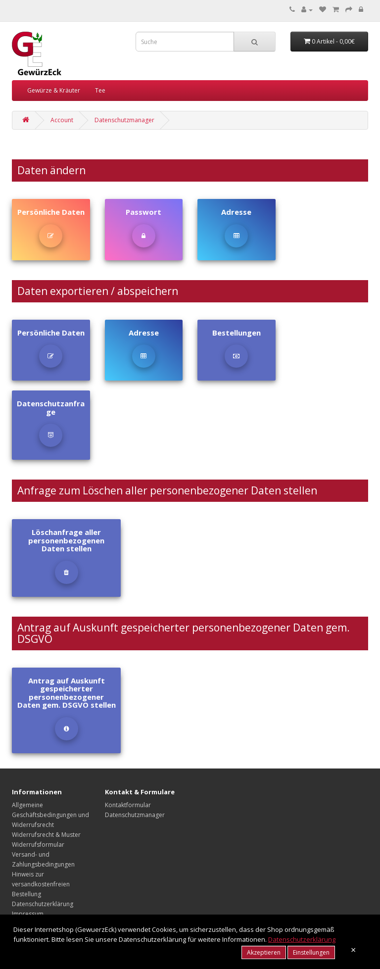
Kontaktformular (128, 805)
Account (61, 120)
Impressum (28, 914)
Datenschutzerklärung (42, 904)
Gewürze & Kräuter (53, 90)
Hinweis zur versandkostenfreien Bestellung (41, 884)
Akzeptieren (264, 952)
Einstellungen (311, 952)
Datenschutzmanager (124, 120)
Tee (100, 90)
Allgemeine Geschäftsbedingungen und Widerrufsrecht (50, 815)
